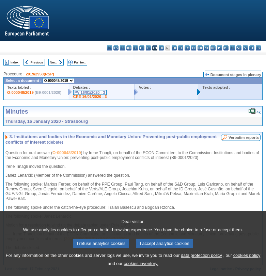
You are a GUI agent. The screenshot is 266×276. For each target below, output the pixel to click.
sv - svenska (258, 47)
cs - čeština (122, 47)
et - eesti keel (141, 47)
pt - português (226, 47)
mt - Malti (206, 47)
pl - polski (219, 47)
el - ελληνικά (148, 47)
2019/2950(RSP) (40, 74)
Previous (37, 62)
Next (53, 62)
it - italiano (180, 47)
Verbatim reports (244, 137)
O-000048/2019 (20, 92)
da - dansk (128, 47)
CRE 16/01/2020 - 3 (90, 97)
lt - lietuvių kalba (193, 47)
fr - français (161, 47)
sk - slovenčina (238, 47)
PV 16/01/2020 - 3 (90, 92)
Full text (79, 62)
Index (14, 62)
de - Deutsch (135, 47)
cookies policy (247, 263)
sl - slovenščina (245, 47)
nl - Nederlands (213, 47)
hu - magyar (200, 47)
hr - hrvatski (174, 47)
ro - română (232, 47)
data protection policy (201, 263)
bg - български (109, 47)
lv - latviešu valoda (187, 47)
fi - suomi (251, 47)
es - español (116, 47)
